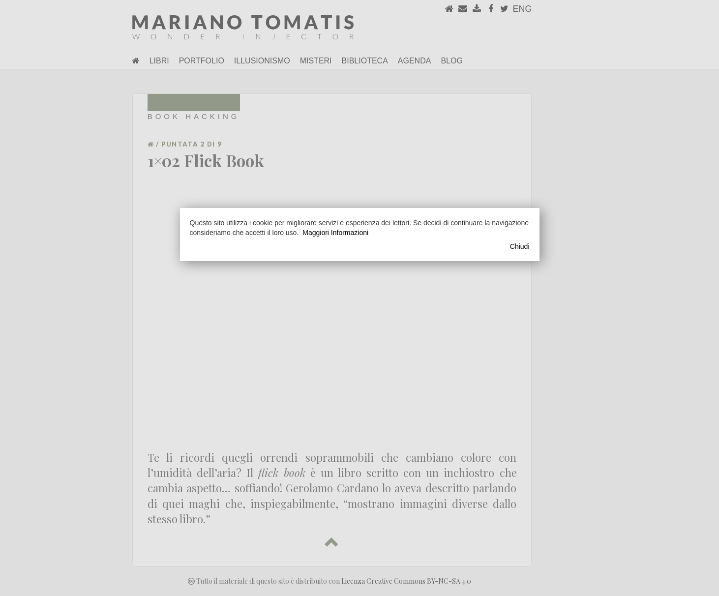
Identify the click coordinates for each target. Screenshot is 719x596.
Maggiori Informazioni (335, 233)
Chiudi (520, 246)
